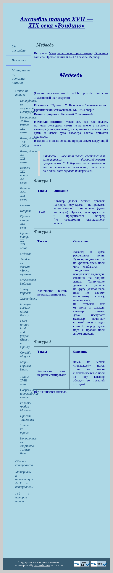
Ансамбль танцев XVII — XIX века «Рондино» (56, 22)
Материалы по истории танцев (70, 53)
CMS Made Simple (42, 565)
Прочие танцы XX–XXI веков (66, 57)
